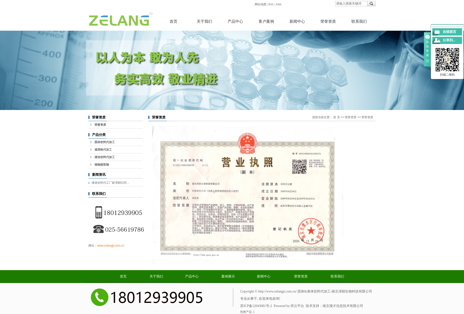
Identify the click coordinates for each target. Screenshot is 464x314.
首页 (173, 21)
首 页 (336, 117)
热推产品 (246, 312)
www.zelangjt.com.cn (110, 245)
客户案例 (266, 21)
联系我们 (359, 21)
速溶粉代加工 (103, 149)
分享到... (449, 40)
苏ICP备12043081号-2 (256, 306)
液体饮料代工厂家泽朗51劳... (110, 182)
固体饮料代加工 (104, 142)
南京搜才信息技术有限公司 (343, 306)
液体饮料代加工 (104, 157)
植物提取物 (101, 164)
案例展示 (228, 276)
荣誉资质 (328, 21)
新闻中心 (297, 21)
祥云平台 (297, 306)
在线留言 (449, 32)
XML (279, 4)
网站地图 (260, 4)
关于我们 (204, 21)
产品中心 (235, 21)
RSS (270, 4)
